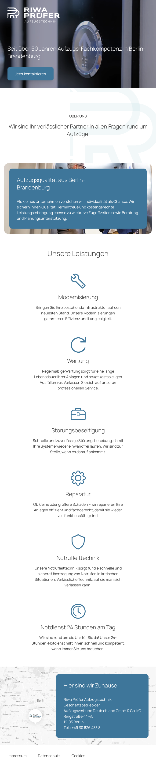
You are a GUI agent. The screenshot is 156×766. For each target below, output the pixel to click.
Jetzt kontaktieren (30, 73)
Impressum (17, 755)
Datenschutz (49, 755)
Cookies (78, 755)
